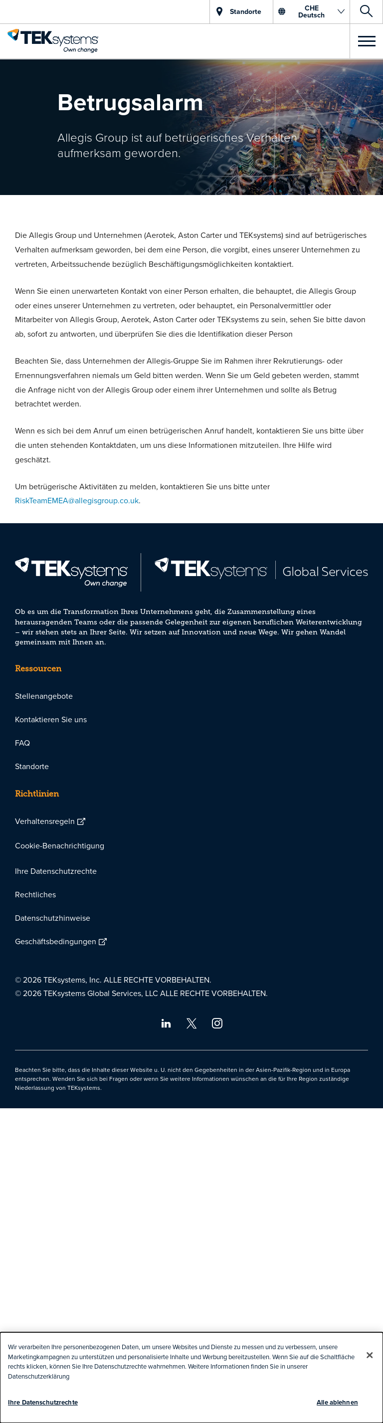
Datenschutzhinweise (52, 917)
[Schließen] (370, 1355)
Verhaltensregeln (45, 820)
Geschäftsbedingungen (55, 941)
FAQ (22, 742)
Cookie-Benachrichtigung (59, 845)
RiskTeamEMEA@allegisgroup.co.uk (77, 500)
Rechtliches (35, 894)
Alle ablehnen (337, 1402)
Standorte (32, 766)
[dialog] (191, 1377)
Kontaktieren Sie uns (51, 719)
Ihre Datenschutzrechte (56, 870)
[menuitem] (191, 696)
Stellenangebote (44, 695)
